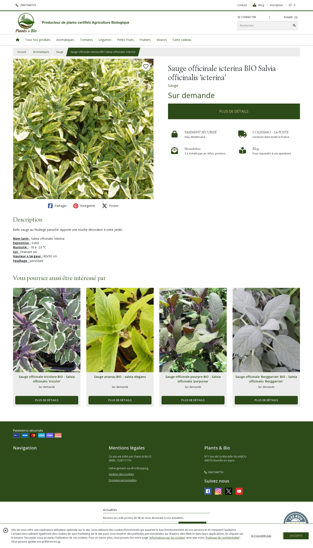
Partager (57, 205)
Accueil (21, 52)
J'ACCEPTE (296, 536)
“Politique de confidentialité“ (222, 538)
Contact (242, 5)
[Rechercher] (294, 25)
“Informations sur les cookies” (167, 538)
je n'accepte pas (261, 536)
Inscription (276, 5)
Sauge (59, 52)
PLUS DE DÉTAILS (233, 111)
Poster (110, 205)
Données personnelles (123, 480)
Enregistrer (84, 205)
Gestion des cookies (121, 474)
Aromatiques (41, 52)
